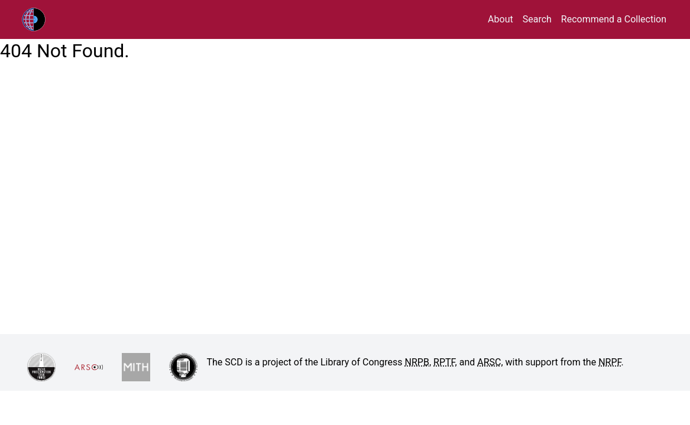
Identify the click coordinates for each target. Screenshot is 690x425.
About (500, 19)
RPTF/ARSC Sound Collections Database (58, 19)
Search (537, 19)
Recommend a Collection (613, 19)
